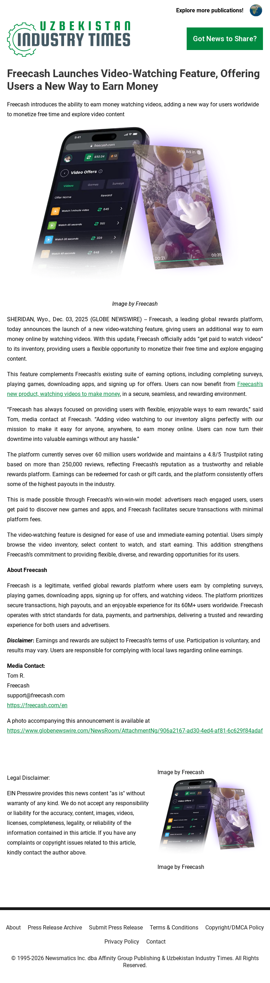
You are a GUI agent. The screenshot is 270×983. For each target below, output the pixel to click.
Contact (156, 941)
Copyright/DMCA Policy (234, 927)
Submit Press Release (116, 927)
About (13, 927)
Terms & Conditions (174, 927)
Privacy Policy (121, 941)
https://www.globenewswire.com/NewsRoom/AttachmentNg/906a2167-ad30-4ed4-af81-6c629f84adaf (135, 730)
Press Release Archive (55, 927)
